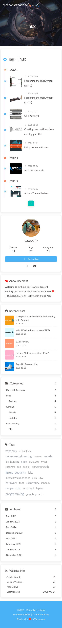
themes (38, 456)
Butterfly (44, 614)
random (45, 482)
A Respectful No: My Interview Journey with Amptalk (35, 318)
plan (34, 477)
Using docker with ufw (36, 147)
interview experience (17, 477)
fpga (21, 482)
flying (44, 461)
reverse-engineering (18, 456)
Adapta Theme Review (36, 193)
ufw (41, 477)
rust (18, 488)
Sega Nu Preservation (27, 364)
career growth (40, 466)
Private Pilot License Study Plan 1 (32, 352)
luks (30, 472)
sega (24, 461)
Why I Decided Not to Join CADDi (33, 330)
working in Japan (33, 488)
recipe (9, 488)
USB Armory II (32, 115)
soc (19, 466)
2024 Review (22, 341)
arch (41, 494)
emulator (34, 461)
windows (11, 451)
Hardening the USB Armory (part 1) (38, 100)
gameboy (31, 494)
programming (14, 494)
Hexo (27, 614)
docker (26, 466)
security (20, 472)
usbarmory (32, 482)
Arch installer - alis (34, 170)
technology (25, 450)
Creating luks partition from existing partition (39, 131)
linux (9, 472)
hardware (11, 482)
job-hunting (12, 461)
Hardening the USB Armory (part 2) (38, 83)
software (10, 466)
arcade (48, 456)
